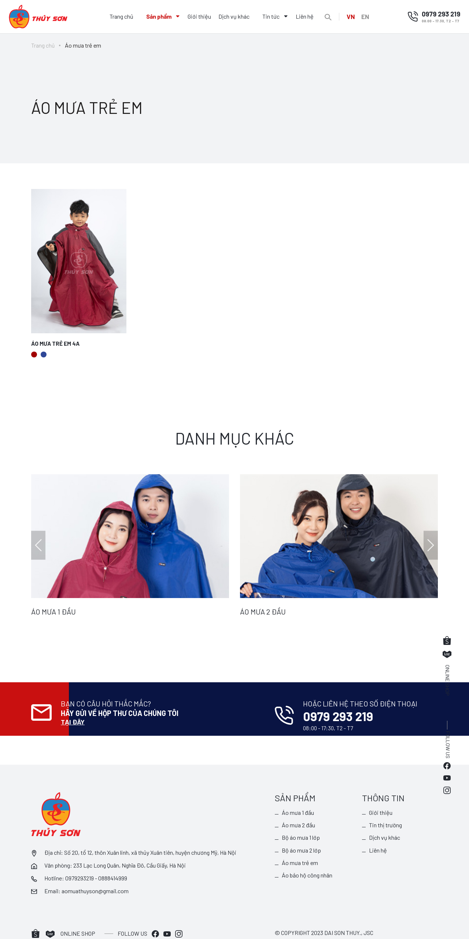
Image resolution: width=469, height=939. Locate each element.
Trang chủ (120, 16)
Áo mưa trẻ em (300, 847)
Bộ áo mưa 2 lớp (301, 834)
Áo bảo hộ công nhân (307, 860)
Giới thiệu (198, 16)
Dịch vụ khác (232, 16)
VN (350, 16)
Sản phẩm (157, 16)
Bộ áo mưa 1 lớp (301, 822)
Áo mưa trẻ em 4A (56, 343)
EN (366, 16)
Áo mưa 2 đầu (298, 809)
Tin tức (269, 16)
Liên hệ (304, 16)
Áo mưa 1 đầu (298, 796)
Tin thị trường (385, 809)
